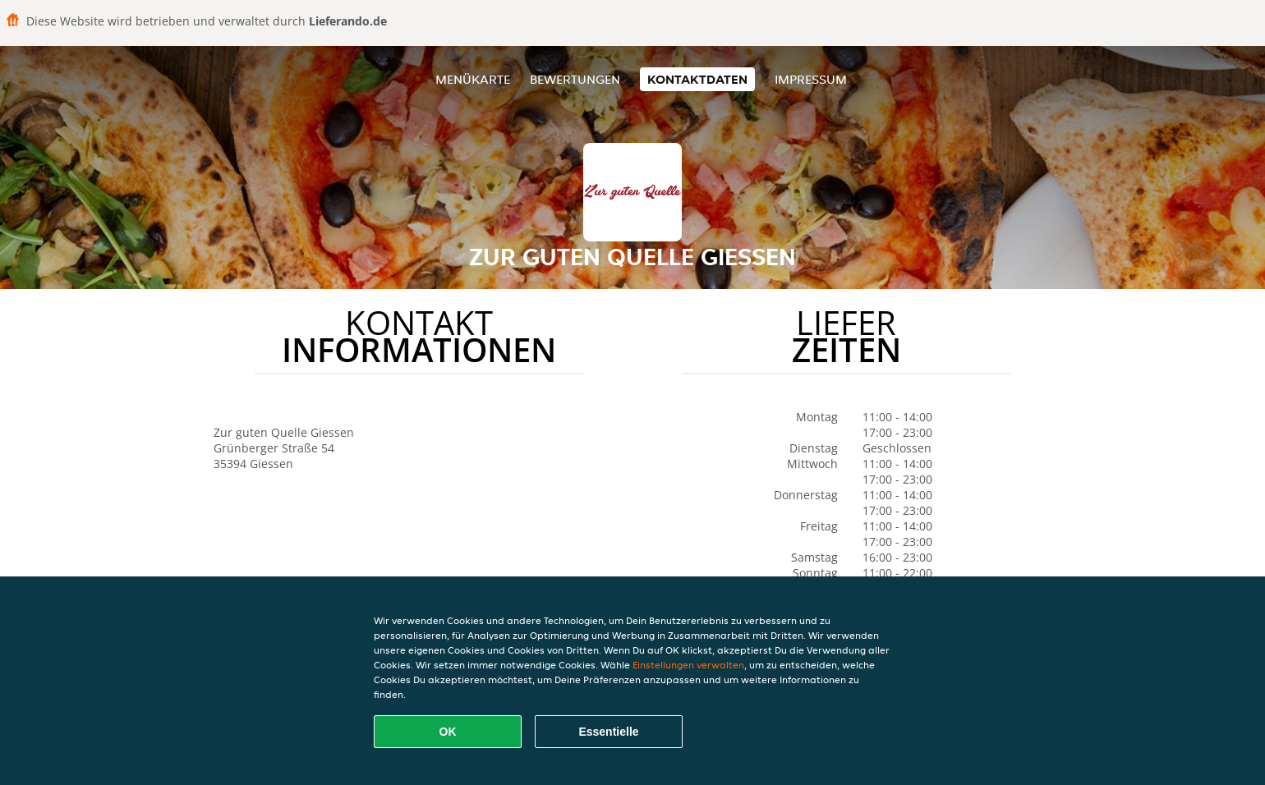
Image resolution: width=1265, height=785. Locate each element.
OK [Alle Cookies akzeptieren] (448, 731)
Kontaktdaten (697, 79)
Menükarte (472, 79)
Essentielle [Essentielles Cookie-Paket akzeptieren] (608, 731)
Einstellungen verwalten (688, 665)
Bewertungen (575, 79)
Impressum (811, 79)
